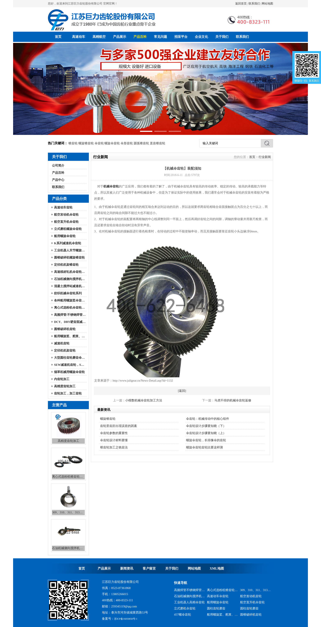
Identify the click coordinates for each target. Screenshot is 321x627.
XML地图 (217, 568)
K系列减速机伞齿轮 (67, 243)
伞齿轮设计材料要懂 (114, 440)
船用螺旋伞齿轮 (65, 236)
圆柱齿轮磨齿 (216, 608)
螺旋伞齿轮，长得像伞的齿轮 (206, 440)
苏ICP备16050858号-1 (125, 618)
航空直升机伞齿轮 (66, 221)
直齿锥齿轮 (157, 143)
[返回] (182, 390)
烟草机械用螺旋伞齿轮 (69, 372)
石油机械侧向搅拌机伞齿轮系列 (70, 279)
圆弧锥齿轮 (141, 143)
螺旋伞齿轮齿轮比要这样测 (204, 447)
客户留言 (149, 568)
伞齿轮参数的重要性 (114, 433)
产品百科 (140, 36)
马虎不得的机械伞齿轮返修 (232, 400)
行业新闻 (265, 157)
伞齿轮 (99, 143)
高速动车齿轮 (63, 207)
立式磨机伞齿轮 (185, 608)
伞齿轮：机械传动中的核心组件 (207, 418)
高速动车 (78, 36)
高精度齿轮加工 (65, 386)
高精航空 (99, 36)
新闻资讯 (126, 568)
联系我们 (254, 3)
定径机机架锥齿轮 (66, 264)
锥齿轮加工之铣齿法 (114, 447)
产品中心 (58, 179)
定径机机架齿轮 (65, 350)
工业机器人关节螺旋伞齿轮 (70, 250)
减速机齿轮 (61, 343)
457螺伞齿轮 (182, 614)
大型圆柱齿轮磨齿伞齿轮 (70, 357)
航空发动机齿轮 (251, 596)
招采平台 (181, 36)
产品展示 (119, 36)
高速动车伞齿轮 (217, 596)
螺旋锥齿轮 (86, 143)
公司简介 (58, 165)
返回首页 (241, 3)
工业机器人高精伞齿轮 (189, 602)
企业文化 (201, 36)
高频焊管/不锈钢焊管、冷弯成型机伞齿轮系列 (70, 314)
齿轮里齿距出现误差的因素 (118, 426)
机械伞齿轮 (111, 186)
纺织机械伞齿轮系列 (68, 293)
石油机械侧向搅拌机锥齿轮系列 (189, 596)
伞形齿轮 (127, 143)
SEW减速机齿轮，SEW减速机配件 (70, 364)
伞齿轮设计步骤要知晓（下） (206, 426)
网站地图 (267, 3)
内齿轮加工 (61, 379)
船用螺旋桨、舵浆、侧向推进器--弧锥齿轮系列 (70, 336)
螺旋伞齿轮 (112, 143)
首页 (58, 36)
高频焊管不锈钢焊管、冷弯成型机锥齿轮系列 (189, 590)
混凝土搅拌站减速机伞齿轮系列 (70, 286)
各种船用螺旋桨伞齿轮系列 (70, 300)
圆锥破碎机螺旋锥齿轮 (69, 257)
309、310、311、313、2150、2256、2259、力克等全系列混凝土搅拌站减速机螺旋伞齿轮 (255, 590)
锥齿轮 (73, 143)
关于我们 (221, 36)
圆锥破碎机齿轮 (65, 329)
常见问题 (160, 36)
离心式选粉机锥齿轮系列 (222, 590)
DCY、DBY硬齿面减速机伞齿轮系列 (70, 322)
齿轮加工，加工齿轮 (68, 393)
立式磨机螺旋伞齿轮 (68, 229)
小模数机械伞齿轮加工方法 (143, 400)
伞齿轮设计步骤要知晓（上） (206, 433)
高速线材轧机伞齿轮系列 (70, 271)
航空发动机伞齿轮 (66, 214)
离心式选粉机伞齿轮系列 (70, 307)
